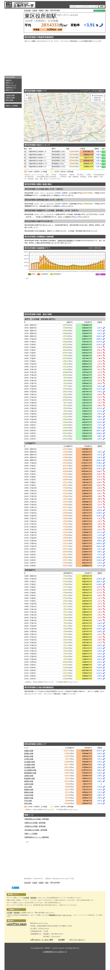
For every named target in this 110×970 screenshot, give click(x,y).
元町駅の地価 (28, 776)
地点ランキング (11, 85)
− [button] (27, 98)
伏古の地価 (28, 787)
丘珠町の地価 (28, 784)
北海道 (34, 10)
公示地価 (26, 897)
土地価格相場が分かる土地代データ (55, 952)
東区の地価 (9, 100)
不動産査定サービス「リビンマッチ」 (60, 915)
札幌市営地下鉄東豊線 (65, 240)
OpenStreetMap (94, 141)
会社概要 (61, 940)
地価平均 (9, 80)
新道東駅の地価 (29, 778)
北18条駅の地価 (29, 762)
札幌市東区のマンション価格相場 (36, 837)
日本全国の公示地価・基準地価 (35, 830)
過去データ (9, 90)
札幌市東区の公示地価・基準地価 (36, 819)
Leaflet (86, 141)
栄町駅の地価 (28, 781)
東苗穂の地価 (28, 789)
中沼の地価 (28, 800)
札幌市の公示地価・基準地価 (34, 823)
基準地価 (33, 897)
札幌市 (41, 10)
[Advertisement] (13, 42)
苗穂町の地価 (28, 798)
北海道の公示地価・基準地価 (34, 826)
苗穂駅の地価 (28, 753)
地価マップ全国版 (12, 105)
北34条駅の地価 (29, 767)
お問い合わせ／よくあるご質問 (41, 940)
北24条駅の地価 (29, 764)
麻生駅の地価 (28, 756)
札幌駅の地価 (28, 751)
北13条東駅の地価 (30, 770)
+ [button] (27, 95)
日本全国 (27, 10)
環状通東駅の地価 (30, 773)
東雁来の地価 (28, 792)
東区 (47, 10)
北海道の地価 (10, 95)
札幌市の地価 (10, 98)
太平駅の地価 (28, 759)
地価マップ (9, 83)
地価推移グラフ (11, 87)
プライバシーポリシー (77, 940)
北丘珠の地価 (28, 795)
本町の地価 (28, 803)
